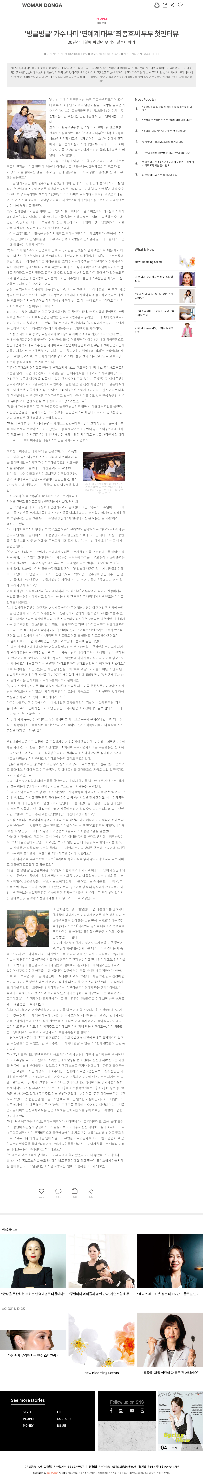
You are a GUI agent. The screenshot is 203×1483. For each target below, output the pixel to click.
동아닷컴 (93, 1466)
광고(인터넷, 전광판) (117, 1466)
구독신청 (29, 1466)
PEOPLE (102, 19)
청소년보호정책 (172, 1466)
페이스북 (111, 1410)
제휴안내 (132, 1466)
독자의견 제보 (59, 1466)
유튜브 (132, 1410)
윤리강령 (48, 1466)
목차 (174, 1448)
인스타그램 (121, 1410)
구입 (195, 1448)
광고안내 (38, 1466)
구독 (185, 1448)
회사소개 (102, 1466)
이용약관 (142, 1466)
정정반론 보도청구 (75, 1466)
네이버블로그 (142, 1410)
